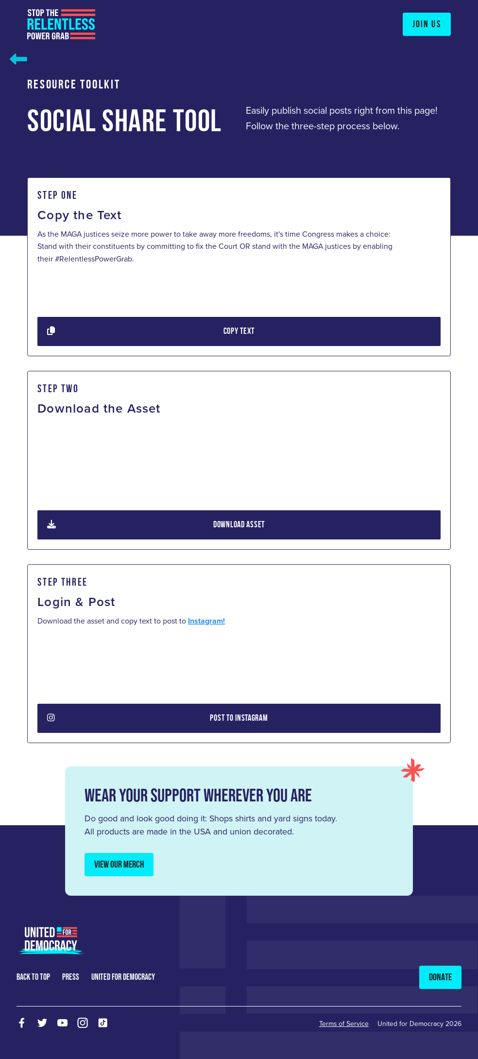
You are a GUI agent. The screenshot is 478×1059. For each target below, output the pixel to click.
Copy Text (151, 331)
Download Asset (156, 524)
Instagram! (206, 620)
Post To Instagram (157, 718)
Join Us (426, 23)
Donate (440, 977)
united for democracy (123, 977)
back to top (33, 977)
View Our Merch (119, 864)
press (70, 977)
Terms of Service (344, 1024)
